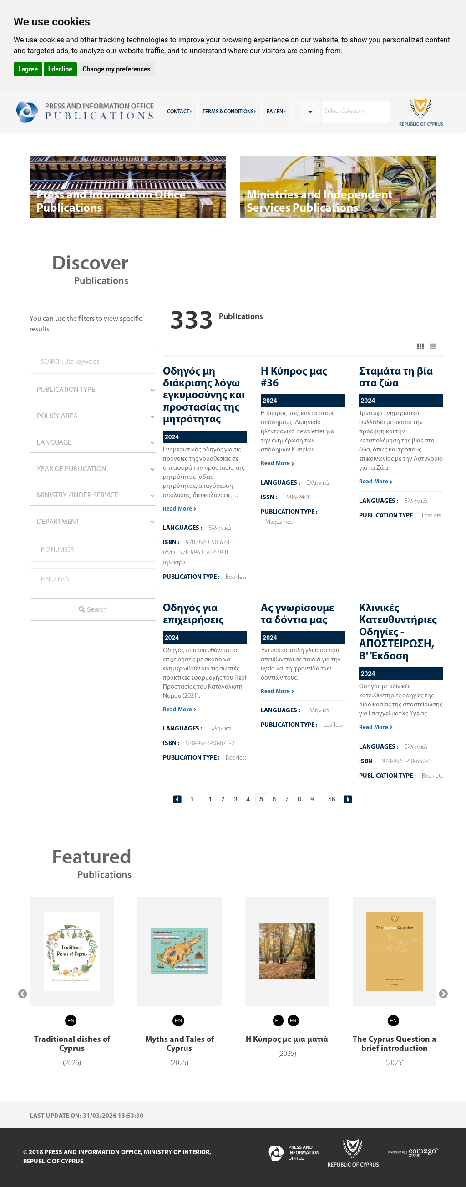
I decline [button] (60, 69)
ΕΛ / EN (276, 112)
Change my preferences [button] (116, 69)
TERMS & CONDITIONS (230, 112)
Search (93, 609)
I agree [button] (28, 69)
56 (331, 799)
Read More (180, 509)
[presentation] (22, 994)
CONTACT (179, 112)
